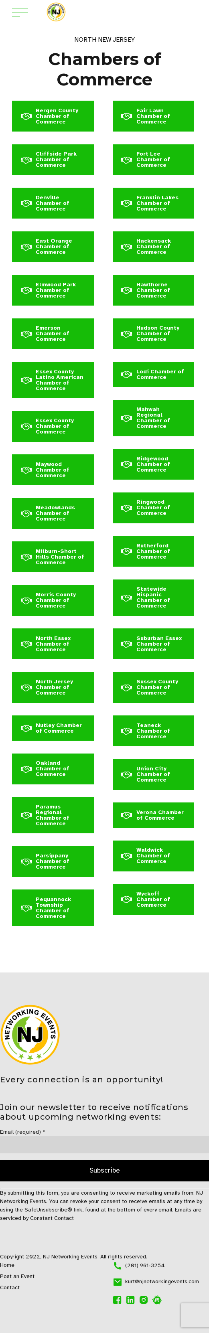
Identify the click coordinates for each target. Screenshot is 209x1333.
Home (7, 1265)
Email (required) (22, 1131)
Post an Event (17, 1276)
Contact (10, 1287)
